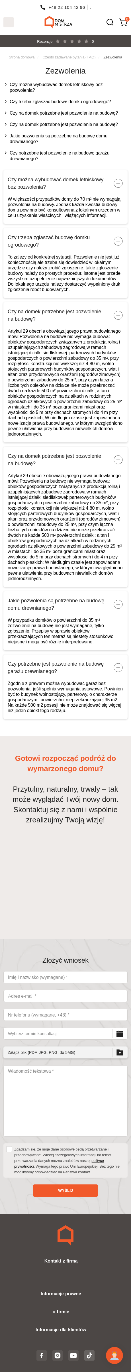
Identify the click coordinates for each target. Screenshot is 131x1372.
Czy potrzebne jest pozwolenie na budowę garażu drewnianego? (59, 155)
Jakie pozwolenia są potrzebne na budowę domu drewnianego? (58, 138)
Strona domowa (21, 57)
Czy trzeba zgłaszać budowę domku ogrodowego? (60, 101)
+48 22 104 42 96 (66, 7)
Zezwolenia (112, 57)
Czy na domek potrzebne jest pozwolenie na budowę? (64, 113)
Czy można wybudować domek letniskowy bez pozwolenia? (56, 87)
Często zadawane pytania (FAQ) (68, 57)
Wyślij (65, 1190)
